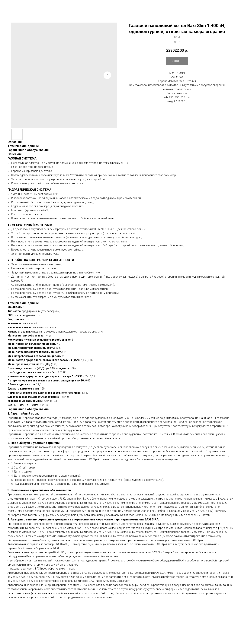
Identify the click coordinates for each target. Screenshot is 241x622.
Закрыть (12, 5)
